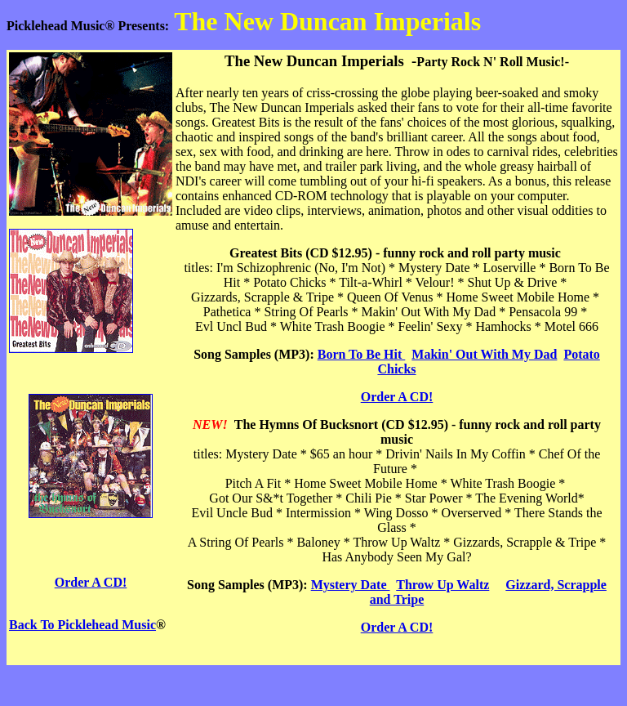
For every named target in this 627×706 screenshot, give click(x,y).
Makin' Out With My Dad (484, 354)
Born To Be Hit (362, 354)
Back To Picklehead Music (82, 625)
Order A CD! (91, 582)
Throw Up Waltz (442, 585)
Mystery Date (350, 585)
